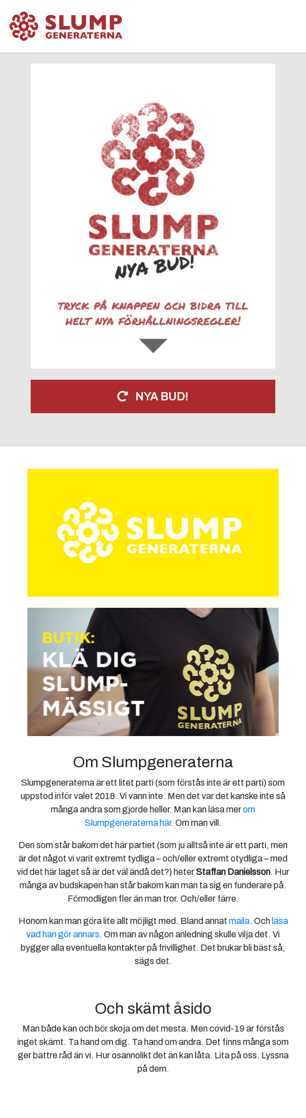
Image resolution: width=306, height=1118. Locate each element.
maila (239, 921)
